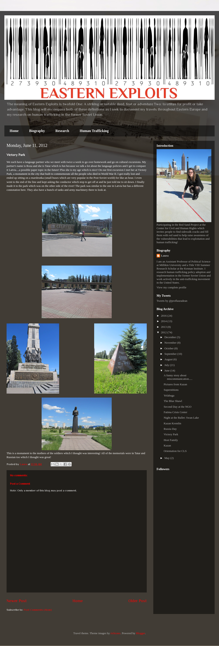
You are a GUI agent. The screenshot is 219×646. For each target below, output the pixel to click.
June (167, 370)
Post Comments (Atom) (38, 609)
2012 (164, 332)
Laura (165, 255)
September (170, 353)
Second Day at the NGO (177, 406)
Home (14, 131)
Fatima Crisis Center (175, 412)
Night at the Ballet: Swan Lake (181, 417)
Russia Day (170, 428)
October (169, 348)
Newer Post (17, 601)
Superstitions (171, 389)
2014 (164, 321)
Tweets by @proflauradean (172, 300)
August (168, 359)
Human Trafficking (94, 131)
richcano (115, 633)
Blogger (140, 633)
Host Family (171, 440)
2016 (164, 315)
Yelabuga (169, 395)
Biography (37, 131)
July (167, 365)
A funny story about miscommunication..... (178, 377)
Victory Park (171, 434)
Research (62, 131)
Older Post (137, 601)
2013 (164, 326)
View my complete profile (171, 287)
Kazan (167, 445)
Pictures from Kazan (175, 384)
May (167, 458)
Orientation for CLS (175, 451)
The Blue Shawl (173, 401)
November (170, 342)
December (170, 337)
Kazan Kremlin (172, 423)
